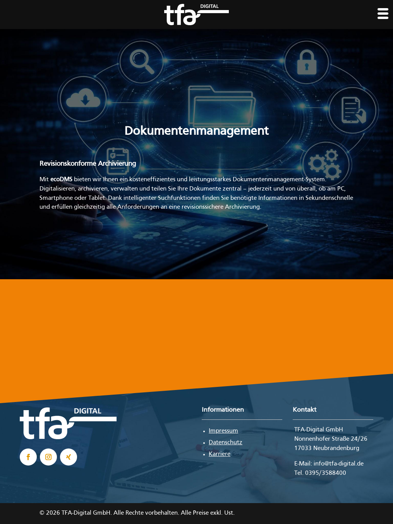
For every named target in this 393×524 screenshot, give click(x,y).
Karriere (219, 454)
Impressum (223, 431)
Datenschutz (225, 443)
